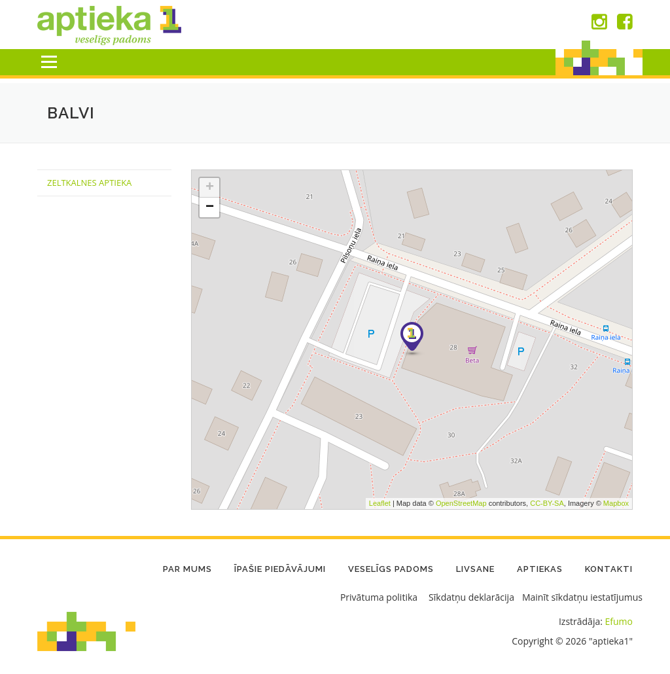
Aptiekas (540, 569)
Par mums (187, 569)
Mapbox (616, 503)
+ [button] (209, 188)
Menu (48, 62)
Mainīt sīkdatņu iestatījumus (582, 597)
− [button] (209, 207)
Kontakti (609, 569)
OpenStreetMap (461, 503)
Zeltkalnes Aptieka (89, 182)
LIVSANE (475, 569)
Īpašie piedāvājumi (280, 569)
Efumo (619, 621)
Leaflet (380, 503)
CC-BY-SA (547, 503)
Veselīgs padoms (391, 569)
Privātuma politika (378, 597)
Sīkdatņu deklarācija (471, 597)
